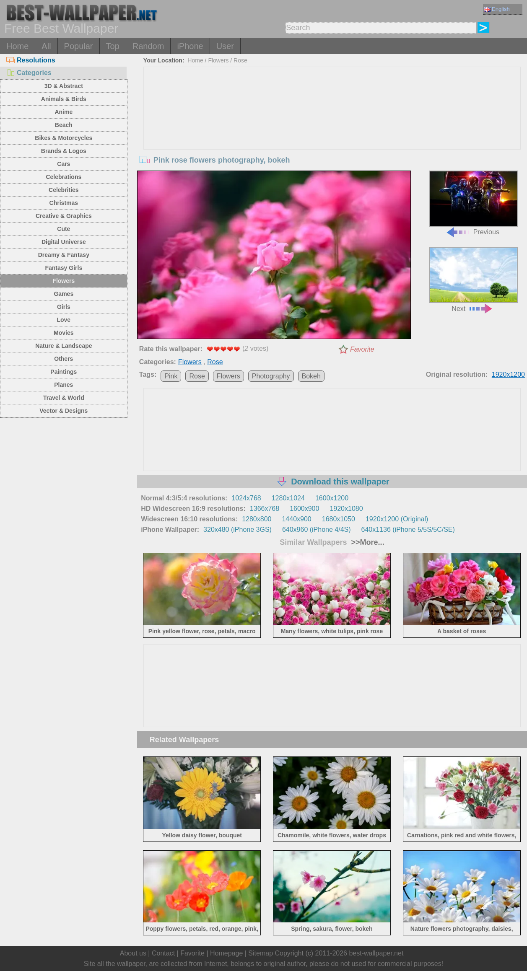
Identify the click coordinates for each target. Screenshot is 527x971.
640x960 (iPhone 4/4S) (316, 529)
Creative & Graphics (64, 215)
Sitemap (260, 953)
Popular (78, 46)
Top (112, 46)
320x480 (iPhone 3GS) (237, 529)
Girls (63, 306)
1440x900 (296, 519)
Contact (163, 953)
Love (63, 319)
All (46, 46)
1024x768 (246, 498)
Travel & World (63, 397)
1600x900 (304, 508)
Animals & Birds (63, 99)
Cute (63, 228)
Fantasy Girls (63, 267)
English (497, 9)
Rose (240, 60)
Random (148, 46)
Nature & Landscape (63, 345)
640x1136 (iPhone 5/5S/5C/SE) (408, 529)
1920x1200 (508, 374)
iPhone (190, 46)
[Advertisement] (332, 130)
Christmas (63, 202)
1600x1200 (331, 498)
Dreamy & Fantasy (63, 254)
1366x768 (264, 508)
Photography (271, 376)
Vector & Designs (63, 410)
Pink (170, 376)
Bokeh (311, 376)
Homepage (226, 953)
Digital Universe (64, 241)
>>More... (366, 542)
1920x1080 (346, 508)
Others (63, 358)
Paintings (63, 371)
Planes (63, 384)
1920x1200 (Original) (397, 519)
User (225, 46)
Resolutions (30, 60)
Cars (63, 164)
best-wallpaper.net (376, 953)
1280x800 (256, 519)
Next (473, 279)
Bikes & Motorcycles (63, 138)
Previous (473, 203)
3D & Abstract (63, 86)
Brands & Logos (63, 151)
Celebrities (64, 189)
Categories (29, 72)
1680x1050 (338, 519)
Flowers (63, 280)
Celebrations (63, 176)
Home (17, 46)
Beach (64, 125)
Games (63, 293)
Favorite (362, 349)
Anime (64, 112)
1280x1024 (288, 498)
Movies (63, 332)
